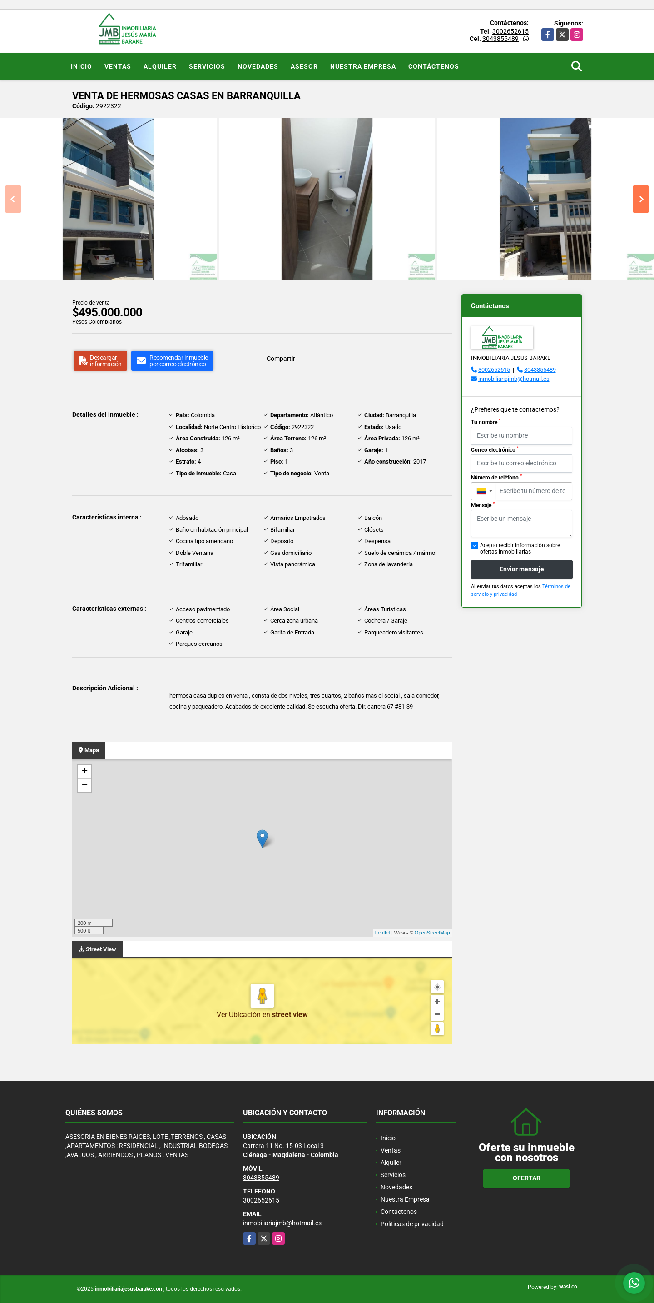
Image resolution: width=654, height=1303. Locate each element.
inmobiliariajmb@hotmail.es (514, 378)
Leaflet (382, 932)
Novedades (258, 66)
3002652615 (510, 31)
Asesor (304, 66)
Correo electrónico (495, 449)
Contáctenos (433, 66)
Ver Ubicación (240, 1014)
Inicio (81, 66)
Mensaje (483, 505)
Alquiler (160, 66)
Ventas (117, 66)
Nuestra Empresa (363, 66)
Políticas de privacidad (412, 1224)
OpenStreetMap (432, 932)
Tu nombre (485, 421)
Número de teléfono (496, 477)
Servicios (207, 66)
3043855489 (500, 38)
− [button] (85, 785)
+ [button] (85, 772)
